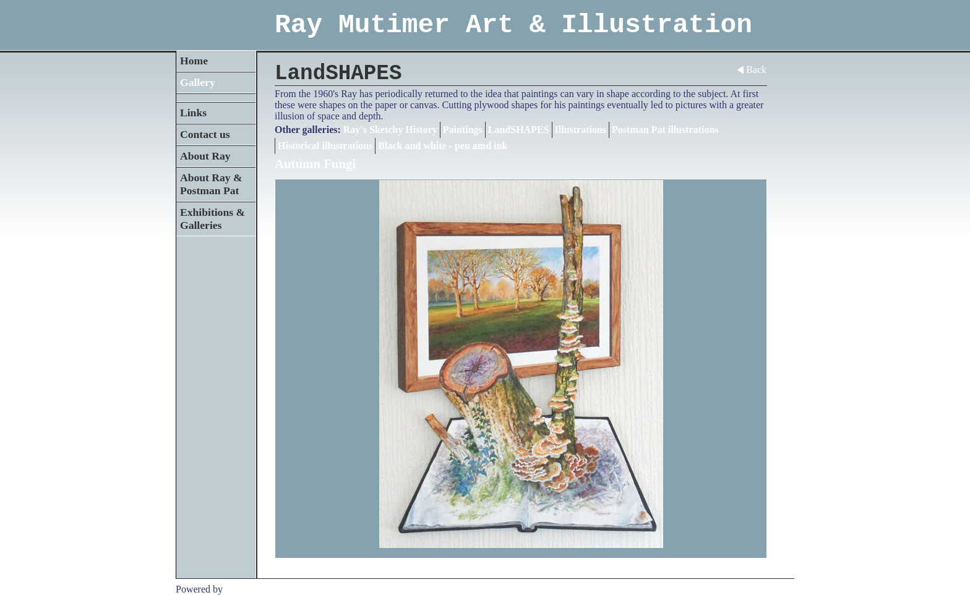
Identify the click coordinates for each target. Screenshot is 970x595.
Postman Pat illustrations (665, 129)
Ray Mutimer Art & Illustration (513, 25)
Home (194, 60)
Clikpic (239, 589)
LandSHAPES (518, 129)
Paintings (463, 129)
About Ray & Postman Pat (211, 184)
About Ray (205, 156)
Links (193, 112)
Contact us (205, 134)
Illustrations (581, 129)
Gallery (197, 82)
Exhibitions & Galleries (212, 218)
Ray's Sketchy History (390, 129)
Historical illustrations (325, 145)
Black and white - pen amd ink (442, 145)
